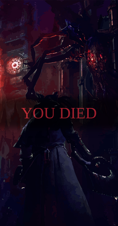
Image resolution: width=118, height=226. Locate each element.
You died (59, 113)
